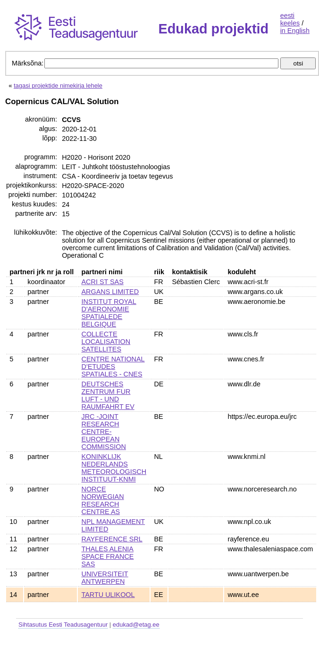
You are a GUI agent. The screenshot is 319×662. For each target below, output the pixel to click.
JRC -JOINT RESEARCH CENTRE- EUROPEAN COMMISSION (104, 431)
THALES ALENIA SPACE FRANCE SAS (108, 556)
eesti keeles (290, 19)
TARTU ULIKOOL (108, 594)
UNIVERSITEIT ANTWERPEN (105, 577)
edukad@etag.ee (136, 624)
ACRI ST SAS (103, 282)
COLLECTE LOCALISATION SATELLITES (106, 341)
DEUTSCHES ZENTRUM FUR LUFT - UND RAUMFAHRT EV (108, 395)
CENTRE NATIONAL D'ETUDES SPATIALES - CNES (113, 366)
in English (295, 30)
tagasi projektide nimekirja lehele (58, 85)
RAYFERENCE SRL (112, 539)
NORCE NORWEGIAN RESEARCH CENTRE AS (103, 500)
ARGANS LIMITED (110, 291)
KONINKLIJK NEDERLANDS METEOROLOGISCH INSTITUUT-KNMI (114, 468)
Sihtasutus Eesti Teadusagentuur (63, 624)
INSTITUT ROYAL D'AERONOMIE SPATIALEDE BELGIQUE (109, 313)
